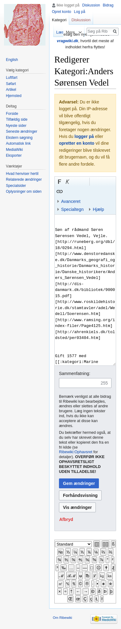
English (12, 60)
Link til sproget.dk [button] (84, 182)
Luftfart (11, 77)
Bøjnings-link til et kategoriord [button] (76, 191)
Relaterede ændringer (24, 179)
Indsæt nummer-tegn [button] (76, 182)
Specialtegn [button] (72, 209)
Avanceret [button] (70, 201)
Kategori (59, 20)
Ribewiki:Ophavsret (75, 452)
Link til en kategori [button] (84, 191)
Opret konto (61, 12)
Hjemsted (13, 96)
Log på (79, 12)
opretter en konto (76, 143)
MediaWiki (14, 149)
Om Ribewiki (62, 617)
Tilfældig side (16, 119)
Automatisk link (18, 143)
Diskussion (91, 5)
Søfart (11, 84)
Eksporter (13, 155)
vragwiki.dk (67, 40)
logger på (84, 136)
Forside (12, 113)
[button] (60, 182)
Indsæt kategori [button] (99, 191)
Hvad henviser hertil (22, 173)
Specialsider (16, 185)
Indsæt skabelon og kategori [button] (92, 191)
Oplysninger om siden (23, 191)
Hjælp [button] (98, 209)
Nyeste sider (16, 125)
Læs (57, 32)
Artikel (11, 89)
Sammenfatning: (74, 373)
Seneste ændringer (21, 131)
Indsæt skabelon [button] (68, 191)
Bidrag (108, 5)
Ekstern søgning (19, 137)
